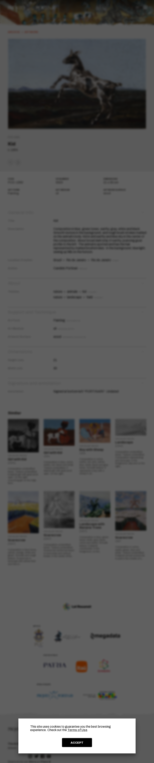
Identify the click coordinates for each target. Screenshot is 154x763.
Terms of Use (77, 730)
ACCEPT (77, 742)
